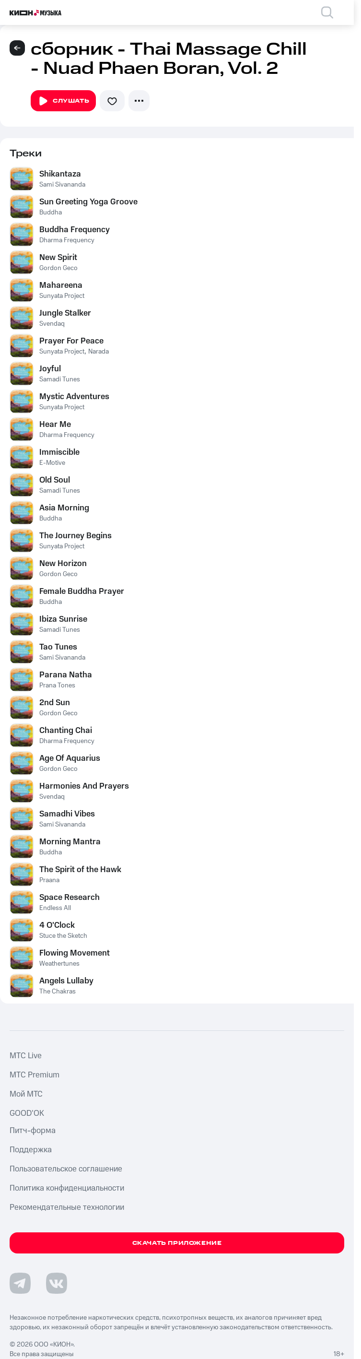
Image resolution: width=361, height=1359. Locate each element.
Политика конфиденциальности (67, 1188)
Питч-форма (33, 1130)
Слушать (63, 101)
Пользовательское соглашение (66, 1169)
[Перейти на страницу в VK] (56, 1283)
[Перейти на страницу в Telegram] (20, 1283)
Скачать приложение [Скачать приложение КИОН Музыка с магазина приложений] (177, 1243)
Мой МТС (26, 1094)
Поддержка (31, 1150)
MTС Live (26, 1056)
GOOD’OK (27, 1113)
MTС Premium (34, 1075)
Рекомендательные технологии (67, 1207)
